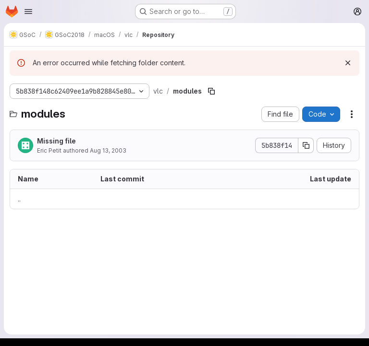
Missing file (56, 141)
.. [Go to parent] (19, 199)
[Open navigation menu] (28, 11)
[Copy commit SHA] (306, 145)
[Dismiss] (348, 63)
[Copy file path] (211, 91)
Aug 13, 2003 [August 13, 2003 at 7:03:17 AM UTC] (108, 150)
